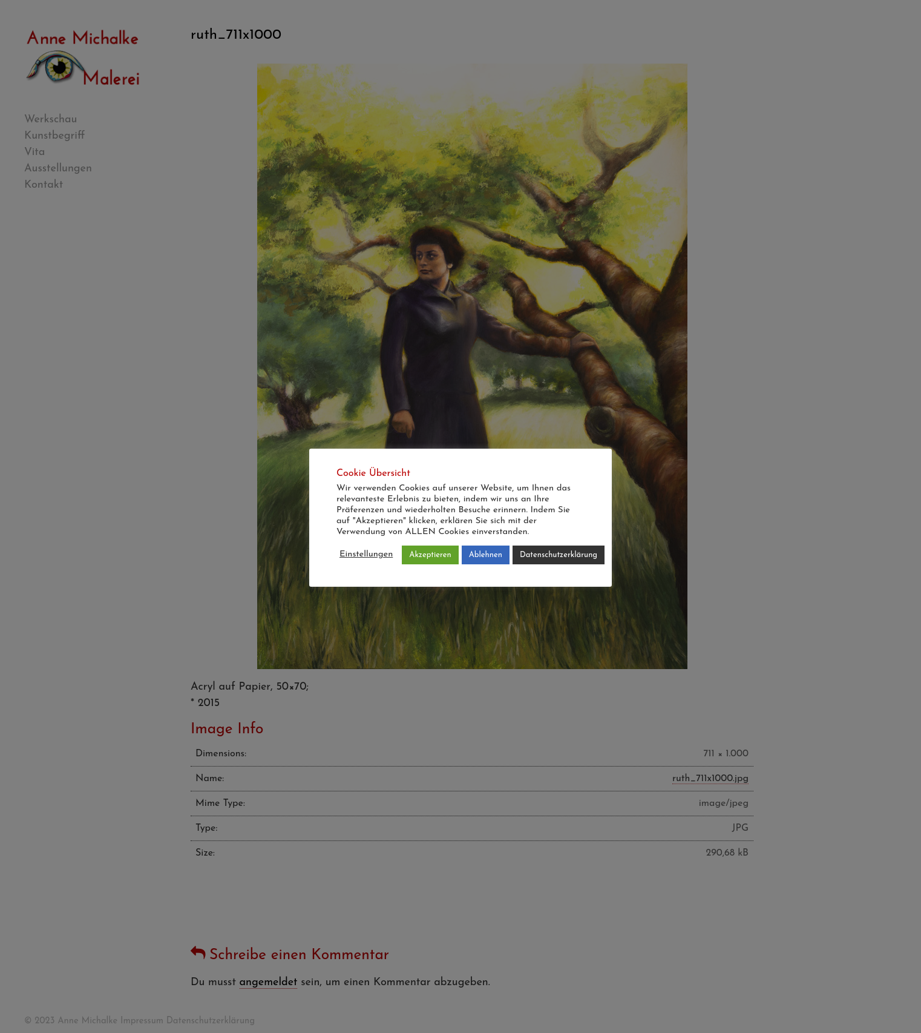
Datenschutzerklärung (558, 555)
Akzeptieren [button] (430, 555)
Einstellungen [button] (366, 554)
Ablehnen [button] (485, 555)
